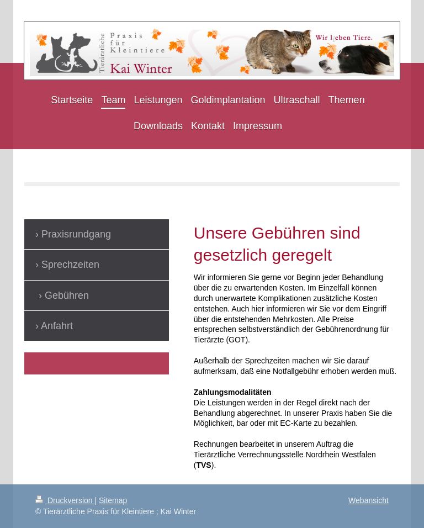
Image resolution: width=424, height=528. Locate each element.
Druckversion (64, 500)
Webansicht (368, 500)
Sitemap (113, 500)
